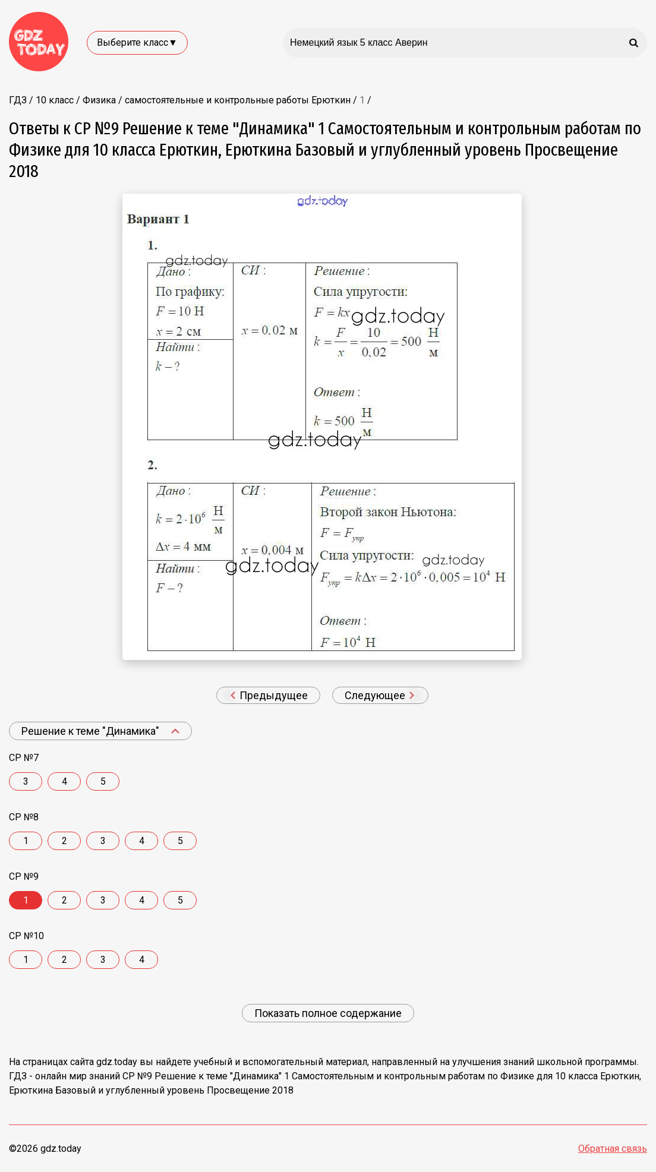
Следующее (380, 695)
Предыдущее (269, 695)
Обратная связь (612, 1148)
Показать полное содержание (328, 1013)
